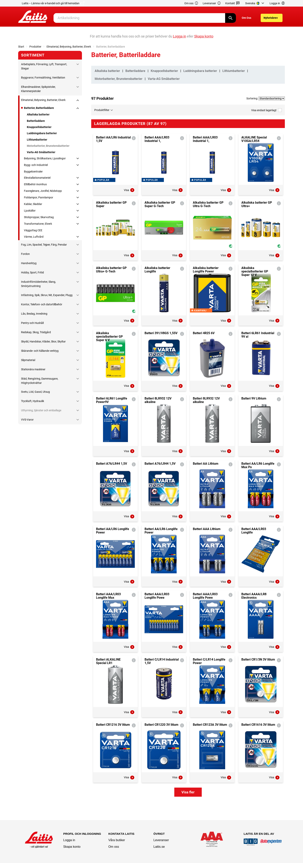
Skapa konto (71, 846)
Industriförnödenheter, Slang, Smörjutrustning (38, 284)
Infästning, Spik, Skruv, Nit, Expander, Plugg (46, 295)
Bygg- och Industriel (36, 164)
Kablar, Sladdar (33, 204)
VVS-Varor (27, 419)
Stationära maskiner (33, 369)
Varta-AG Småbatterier (41, 152)
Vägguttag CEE (33, 230)
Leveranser (212, 3)
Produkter (35, 46)
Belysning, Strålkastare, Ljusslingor (45, 158)
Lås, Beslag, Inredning (34, 313)
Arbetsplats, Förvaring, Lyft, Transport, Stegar (44, 66)
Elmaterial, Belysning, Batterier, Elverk (69, 46)
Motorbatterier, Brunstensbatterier (48, 145)
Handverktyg (29, 263)
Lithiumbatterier (37, 139)
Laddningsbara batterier (42, 133)
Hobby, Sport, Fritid (32, 272)
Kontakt (232, 3)
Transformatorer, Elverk (38, 223)
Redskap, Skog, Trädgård (36, 332)
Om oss (191, 3)
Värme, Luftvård (33, 236)
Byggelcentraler (33, 171)
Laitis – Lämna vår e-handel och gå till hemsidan (53, 3)
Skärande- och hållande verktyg (40, 350)
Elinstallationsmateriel (37, 177)
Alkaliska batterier (38, 114)
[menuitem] (255, 3)
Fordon (25, 253)
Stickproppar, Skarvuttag (39, 217)
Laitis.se (159, 846)
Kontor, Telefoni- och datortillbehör (41, 304)
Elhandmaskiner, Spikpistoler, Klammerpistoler (38, 89)
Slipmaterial (28, 360)
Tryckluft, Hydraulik (32, 401)
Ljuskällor (30, 210)
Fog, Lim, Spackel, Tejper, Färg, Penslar (44, 244)
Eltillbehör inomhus (35, 184)
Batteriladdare (36, 120)
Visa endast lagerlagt (266, 110)
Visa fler (188, 807)
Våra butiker (116, 840)
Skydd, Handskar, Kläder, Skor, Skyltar (43, 341)
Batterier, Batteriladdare (39, 107)
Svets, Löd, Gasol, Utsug (35, 391)
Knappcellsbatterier (39, 127)
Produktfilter (101, 110)
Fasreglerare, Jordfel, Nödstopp (43, 190)
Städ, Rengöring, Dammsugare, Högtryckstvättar (39, 380)
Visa (129, 205)
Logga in (69, 840)
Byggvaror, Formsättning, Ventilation (43, 77)
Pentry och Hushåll (32, 322)
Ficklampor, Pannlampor (38, 197)
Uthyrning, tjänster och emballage (41, 410)
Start (21, 46)
